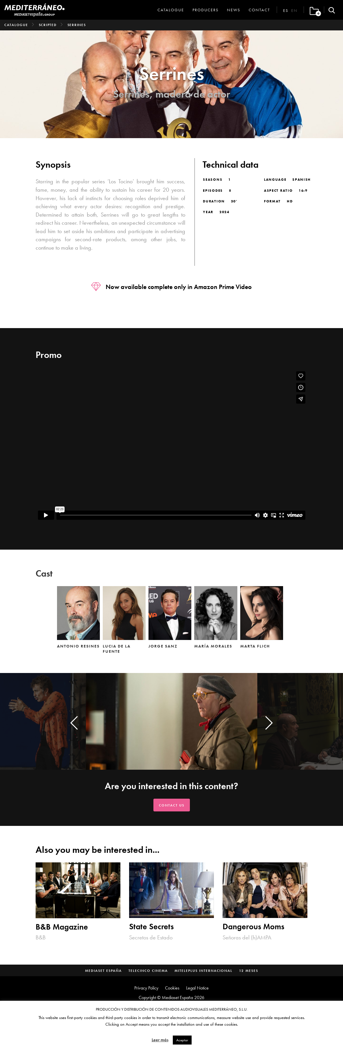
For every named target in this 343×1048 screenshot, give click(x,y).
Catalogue (170, 9)
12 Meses (248, 970)
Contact (259, 9)
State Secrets (151, 926)
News (233, 9)
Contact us (171, 805)
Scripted (48, 25)
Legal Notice (197, 988)
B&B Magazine (62, 927)
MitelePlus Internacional (203, 970)
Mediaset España (103, 970)
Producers (205, 9)
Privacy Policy (146, 988)
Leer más (160, 1040)
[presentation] (74, 723)
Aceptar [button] (182, 1040)
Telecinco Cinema (148, 970)
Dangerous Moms (253, 926)
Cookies (172, 988)
